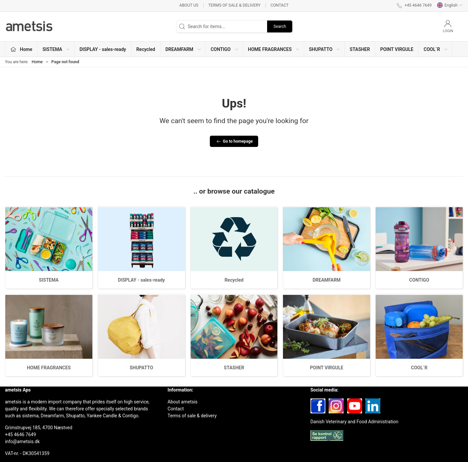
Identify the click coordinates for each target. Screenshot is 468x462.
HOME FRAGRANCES (49, 367)
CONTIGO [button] (225, 49)
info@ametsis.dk (22, 441)
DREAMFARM (326, 280)
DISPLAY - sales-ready (102, 49)
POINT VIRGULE (396, 49)
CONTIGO (419, 280)
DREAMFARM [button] (183, 49)
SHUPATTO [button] (325, 49)
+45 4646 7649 (20, 434)
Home (37, 62)
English (450, 5)
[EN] (30, 26)
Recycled (145, 49)
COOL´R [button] (436, 49)
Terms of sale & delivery (234, 5)
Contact (279, 5)
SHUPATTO (141, 367)
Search (279, 26)
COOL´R (419, 367)
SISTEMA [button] (56, 49)
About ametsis (182, 401)
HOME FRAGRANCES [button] (274, 49)
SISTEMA (49, 280)
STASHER (360, 49)
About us (188, 5)
